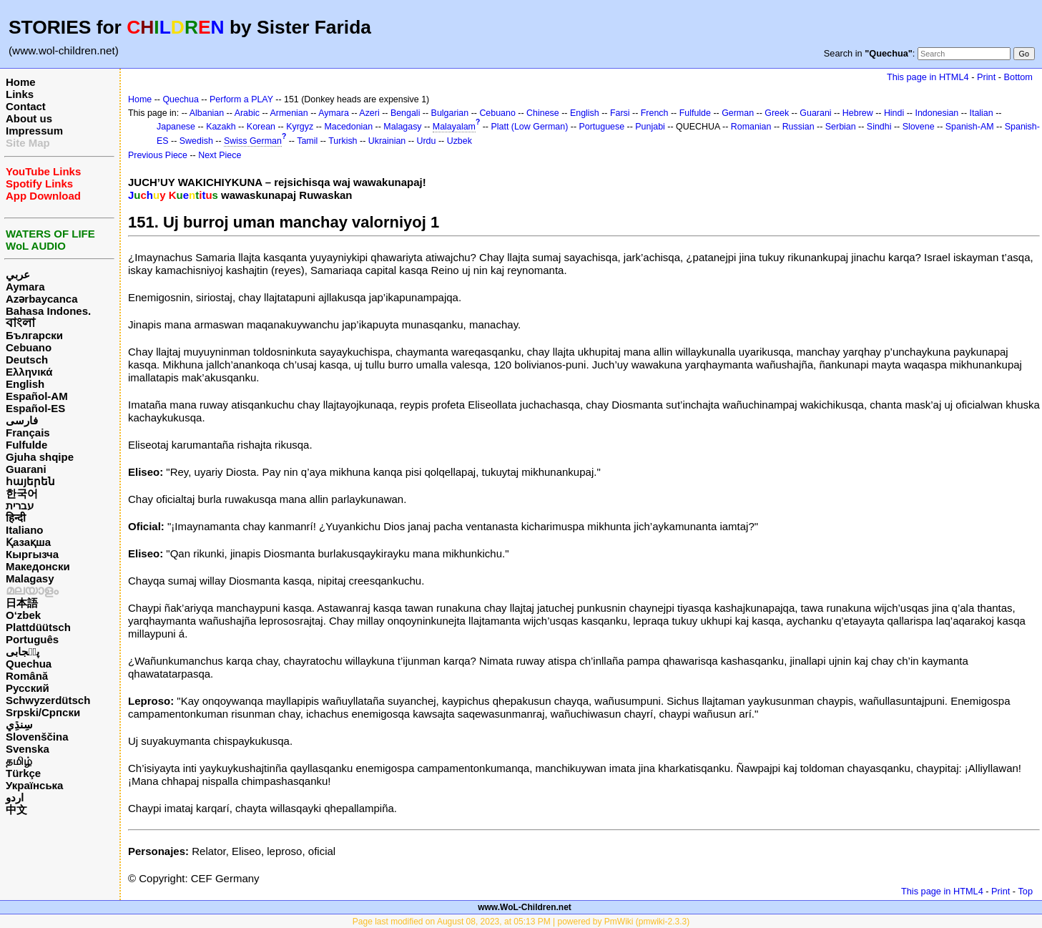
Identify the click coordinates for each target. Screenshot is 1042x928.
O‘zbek (23, 615)
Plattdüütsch (38, 627)
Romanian (751, 127)
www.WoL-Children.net (524, 907)
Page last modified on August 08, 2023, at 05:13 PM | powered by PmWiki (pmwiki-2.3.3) (521, 922)
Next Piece (219, 155)
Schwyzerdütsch (48, 700)
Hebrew (857, 113)
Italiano (25, 530)
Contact (26, 106)
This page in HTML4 (928, 77)
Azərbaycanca (42, 299)
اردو (15, 797)
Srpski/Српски (43, 712)
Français (28, 432)
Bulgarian (450, 113)
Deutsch (27, 359)
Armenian (289, 113)
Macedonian (348, 127)
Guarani (26, 469)
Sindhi (879, 127)
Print (986, 77)
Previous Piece (157, 155)
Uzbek (459, 141)
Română (27, 676)
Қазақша (28, 542)
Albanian (207, 113)
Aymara (25, 286)
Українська (34, 785)
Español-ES (35, 408)
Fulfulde (26, 445)
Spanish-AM (969, 127)
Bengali (405, 113)
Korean (261, 127)
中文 (16, 810)
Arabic (247, 113)
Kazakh (221, 127)
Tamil (307, 141)
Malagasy (30, 578)
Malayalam (454, 127)
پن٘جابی (22, 651)
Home (21, 82)
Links (20, 94)
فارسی (22, 420)
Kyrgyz (299, 127)
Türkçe (23, 773)
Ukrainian (387, 141)
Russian (798, 127)
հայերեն (30, 481)
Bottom (1018, 77)
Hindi (894, 113)
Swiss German (253, 141)
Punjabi (650, 127)
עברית (20, 505)
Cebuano (28, 347)
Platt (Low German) (529, 127)
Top (1025, 891)
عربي (18, 274)
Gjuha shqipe (40, 457)
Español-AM (37, 396)
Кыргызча (32, 554)
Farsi (620, 113)
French (655, 113)
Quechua (28, 664)
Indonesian (936, 113)
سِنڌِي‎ (19, 724)
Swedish (196, 141)
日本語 (22, 603)
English (25, 384)
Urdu (426, 141)
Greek (777, 113)
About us (29, 118)
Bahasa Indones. (48, 311)
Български (34, 335)
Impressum (34, 130)
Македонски (38, 566)
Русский (27, 688)
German (738, 113)
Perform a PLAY (241, 99)
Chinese (542, 113)
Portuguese (602, 127)
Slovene (919, 127)
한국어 (22, 493)
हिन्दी (16, 518)
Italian (981, 113)
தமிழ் (19, 761)
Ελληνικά (29, 372)
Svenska (27, 749)
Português (32, 639)
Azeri (369, 113)
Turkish (342, 141)
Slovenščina (37, 737)
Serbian (840, 127)
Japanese (176, 127)
